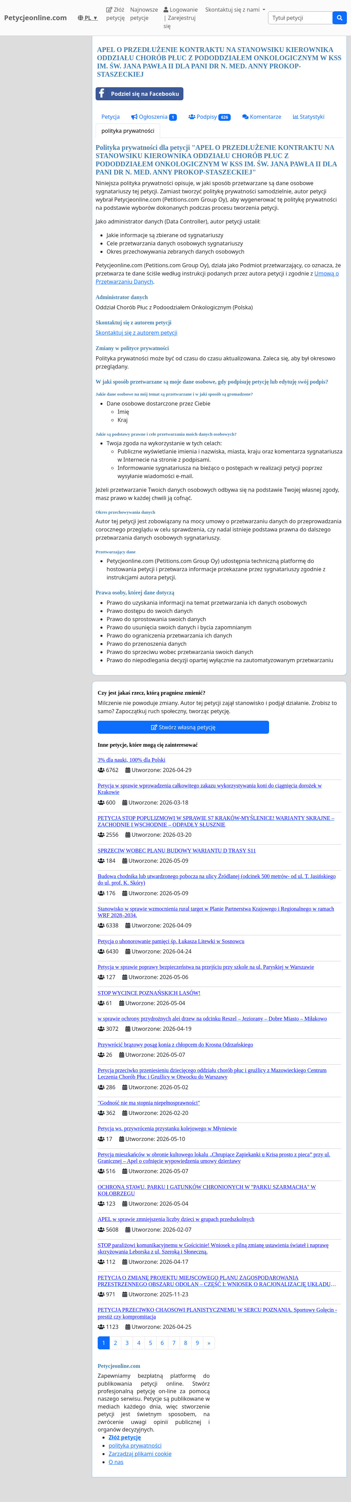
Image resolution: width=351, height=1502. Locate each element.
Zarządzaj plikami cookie (140, 1454)
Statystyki (309, 116)
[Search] (300, 17)
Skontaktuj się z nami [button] (233, 9)
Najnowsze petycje (144, 14)
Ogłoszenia (154, 117)
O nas (116, 1462)
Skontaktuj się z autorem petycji (136, 332)
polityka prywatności (127, 130)
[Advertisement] (44, 138)
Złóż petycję (115, 14)
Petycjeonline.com (35, 17)
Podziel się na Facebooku (137, 94)
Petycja (110, 116)
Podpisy (210, 117)
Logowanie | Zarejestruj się (181, 18)
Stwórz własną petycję (183, 727)
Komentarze (261, 116)
